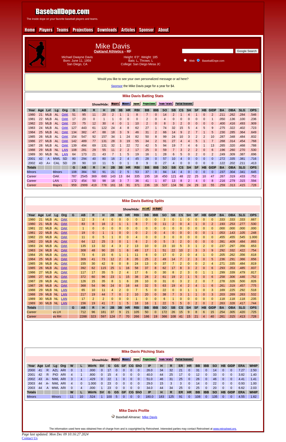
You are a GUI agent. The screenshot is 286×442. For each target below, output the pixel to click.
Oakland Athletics (109, 51)
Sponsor (117, 86)
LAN (65, 150)
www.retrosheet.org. (225, 428)
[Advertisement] (182, 14)
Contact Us (30, 438)
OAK (65, 114)
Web (192, 60)
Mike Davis (149, 417)
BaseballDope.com (213, 60)
